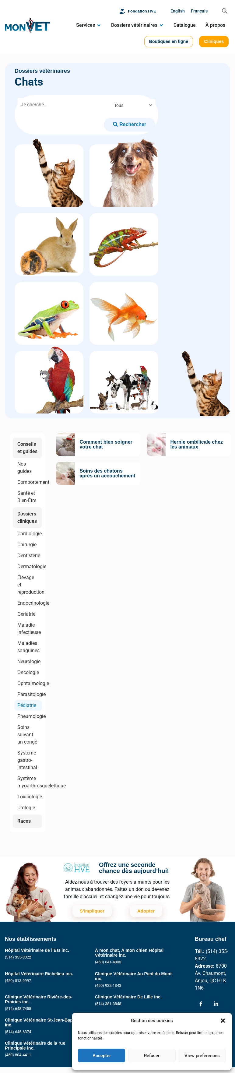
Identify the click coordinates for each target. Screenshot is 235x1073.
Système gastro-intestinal (27, 760)
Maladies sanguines (28, 646)
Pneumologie (29, 716)
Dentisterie (28, 555)
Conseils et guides (27, 447)
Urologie (26, 808)
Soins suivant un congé (27, 734)
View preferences (202, 1055)
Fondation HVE (142, 11)
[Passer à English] (177, 11)
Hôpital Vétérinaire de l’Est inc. (37, 950)
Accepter (102, 1055)
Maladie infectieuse (29, 628)
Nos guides (24, 467)
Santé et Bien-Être (26, 496)
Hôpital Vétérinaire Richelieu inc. (39, 973)
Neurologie (28, 661)
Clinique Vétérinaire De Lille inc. (128, 996)
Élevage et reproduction (29, 585)
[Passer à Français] (199, 11)
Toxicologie (29, 797)
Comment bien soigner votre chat (105, 444)
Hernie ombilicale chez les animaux (196, 444)
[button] (223, 1021)
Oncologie (28, 672)
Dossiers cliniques (27, 517)
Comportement (29, 482)
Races (24, 821)
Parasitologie (29, 694)
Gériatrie (26, 614)
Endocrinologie (29, 603)
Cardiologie (29, 533)
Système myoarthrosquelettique (29, 782)
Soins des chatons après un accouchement (107, 473)
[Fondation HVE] (122, 11)
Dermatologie (29, 566)
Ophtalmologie (29, 683)
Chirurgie (27, 544)
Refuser (152, 1055)
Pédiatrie (26, 705)
